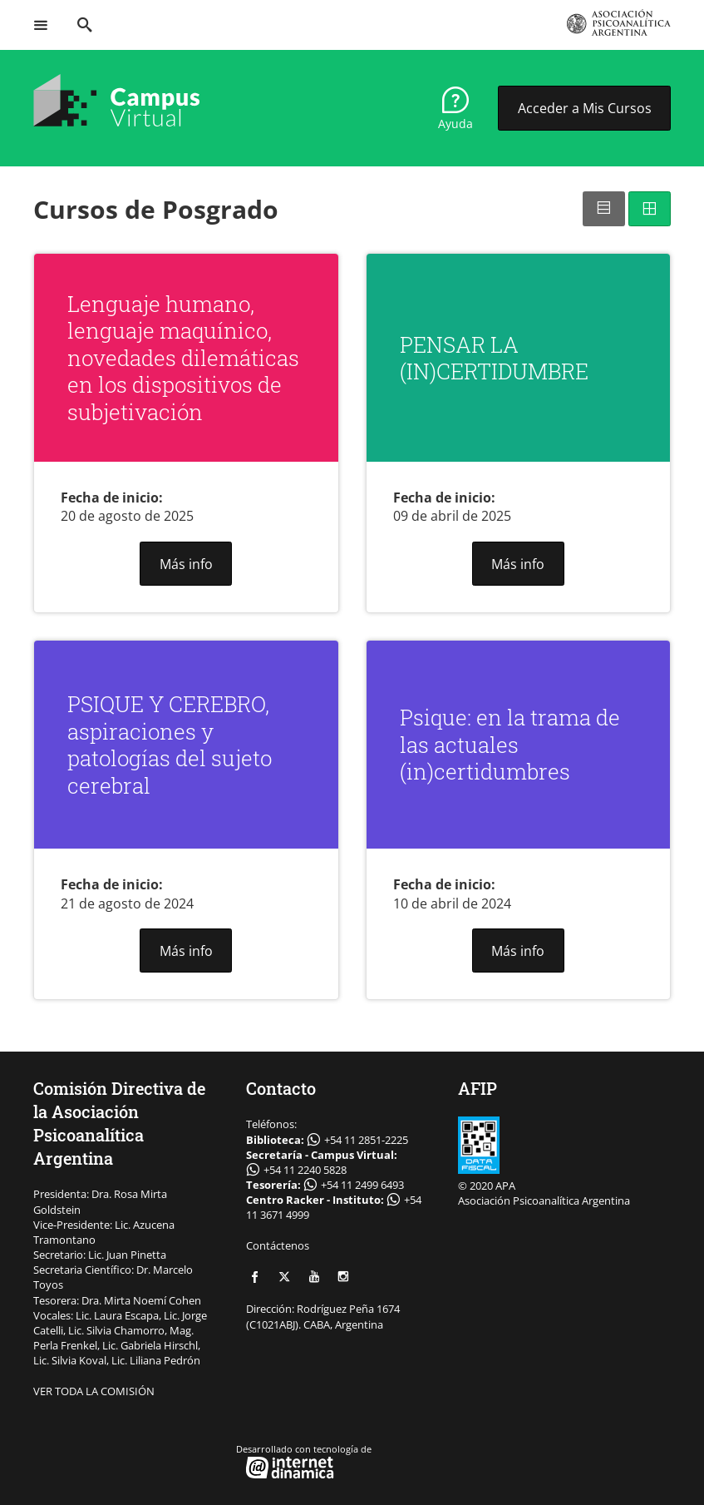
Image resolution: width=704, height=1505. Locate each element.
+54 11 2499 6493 (362, 1184)
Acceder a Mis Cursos (585, 108)
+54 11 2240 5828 (305, 1169)
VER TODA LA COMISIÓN (94, 1391)
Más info (186, 564)
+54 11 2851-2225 (366, 1139)
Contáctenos (277, 1245)
